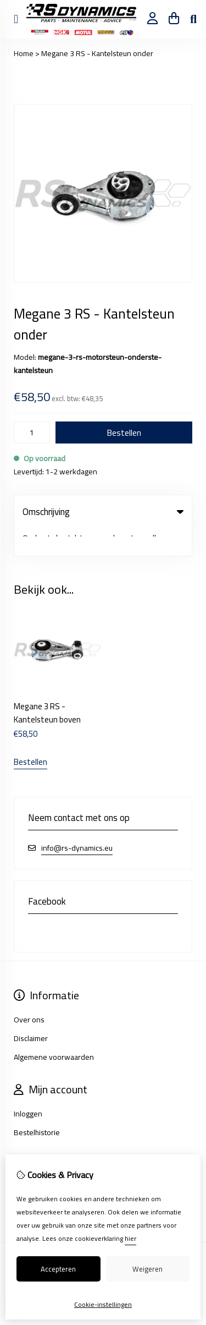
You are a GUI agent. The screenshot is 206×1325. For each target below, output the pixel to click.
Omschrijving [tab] (103, 511)
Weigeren (147, 1268)
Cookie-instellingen (103, 1304)
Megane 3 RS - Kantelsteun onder (97, 53)
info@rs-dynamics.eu (77, 821)
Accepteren (58, 1268)
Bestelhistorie (37, 1105)
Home (24, 53)
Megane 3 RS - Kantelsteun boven (47, 685)
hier (130, 1238)
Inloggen (28, 1086)
